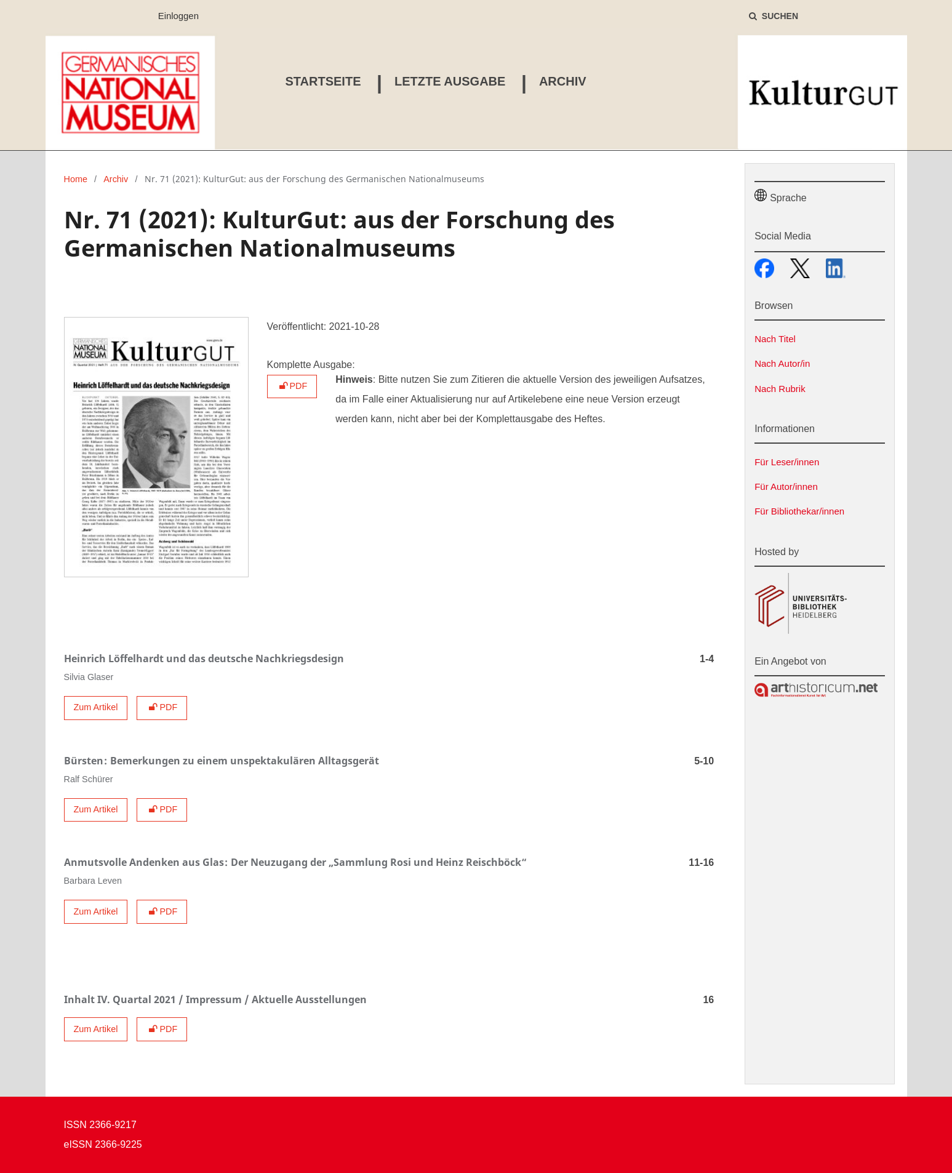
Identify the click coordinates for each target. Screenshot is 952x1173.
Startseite (320, 81)
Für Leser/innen (786, 462)
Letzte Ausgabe (446, 81)
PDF (292, 386)
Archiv (559, 81)
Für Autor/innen (786, 486)
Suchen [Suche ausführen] (778, 16)
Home (75, 179)
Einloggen (174, 16)
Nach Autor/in (782, 363)
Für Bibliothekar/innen (799, 511)
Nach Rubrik (780, 388)
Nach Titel (775, 339)
